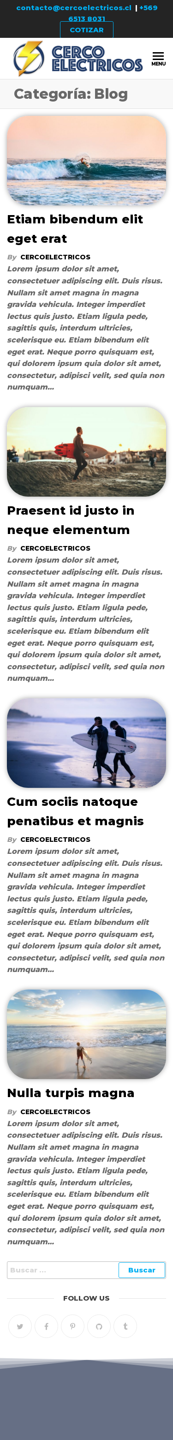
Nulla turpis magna (71, 1093)
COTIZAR (87, 29)
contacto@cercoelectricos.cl (73, 7)
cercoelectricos (55, 257)
